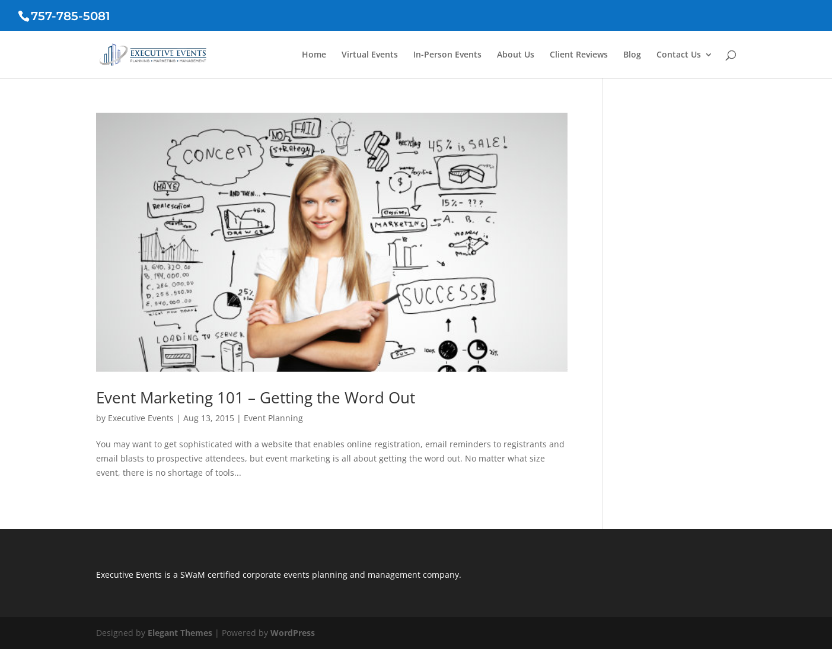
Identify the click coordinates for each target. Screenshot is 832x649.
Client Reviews (579, 55)
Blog (632, 55)
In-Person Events (447, 55)
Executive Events (141, 418)
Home (314, 55)
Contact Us (678, 55)
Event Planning (273, 418)
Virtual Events (370, 55)
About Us (515, 55)
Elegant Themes (180, 632)
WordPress (292, 632)
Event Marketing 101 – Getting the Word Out (255, 397)
